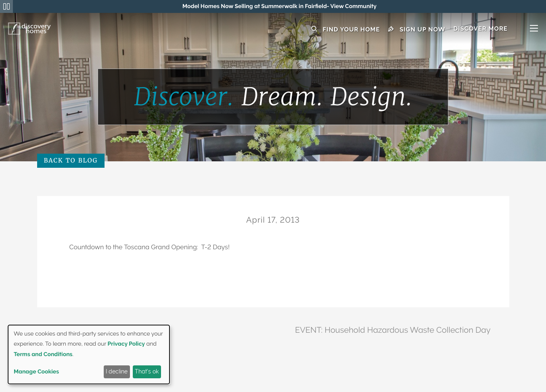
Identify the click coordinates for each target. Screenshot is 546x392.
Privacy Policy (126, 344)
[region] (279, 6)
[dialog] (88, 354)
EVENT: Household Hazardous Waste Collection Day (392, 330)
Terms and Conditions (43, 354)
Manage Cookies (36, 372)
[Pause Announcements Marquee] (6, 6)
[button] (495, 29)
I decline (117, 371)
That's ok (147, 371)
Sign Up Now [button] (417, 29)
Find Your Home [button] (345, 29)
